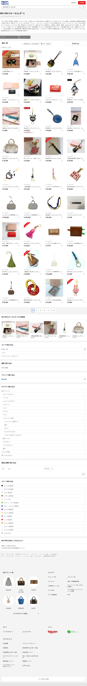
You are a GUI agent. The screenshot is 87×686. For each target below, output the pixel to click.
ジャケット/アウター (44, 401)
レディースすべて (44, 394)
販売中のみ (26, 44)
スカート (44, 411)
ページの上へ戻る (43, 679)
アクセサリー (44, 442)
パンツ (44, 408)
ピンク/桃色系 (43, 516)
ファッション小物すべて (45, 421)
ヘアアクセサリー (44, 445)
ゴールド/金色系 (43, 530)
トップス (44, 397)
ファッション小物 (44, 418)
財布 (45, 425)
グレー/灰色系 (43, 492)
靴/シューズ (44, 438)
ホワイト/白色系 (43, 489)
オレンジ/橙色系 (43, 523)
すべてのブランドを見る (20, 613)
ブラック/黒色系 (43, 486)
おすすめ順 (35, 44)
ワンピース (44, 404)
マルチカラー (43, 533)
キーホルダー (25, 37)
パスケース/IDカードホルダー (45, 435)
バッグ (44, 414)
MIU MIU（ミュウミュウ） (9, 37)
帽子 (44, 448)
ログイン (73, 3)
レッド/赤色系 (43, 519)
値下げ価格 (43, 367)
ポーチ (45, 428)
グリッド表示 (46, 44)
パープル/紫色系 (43, 509)
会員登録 (81, 3)
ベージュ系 (43, 499)
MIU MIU (43, 379)
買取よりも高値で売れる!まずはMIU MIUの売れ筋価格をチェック (43, 547)
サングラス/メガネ (45, 431)
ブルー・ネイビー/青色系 (43, 506)
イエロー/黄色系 (43, 513)
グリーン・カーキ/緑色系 (43, 502)
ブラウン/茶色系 (43, 496)
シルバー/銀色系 (43, 526)
